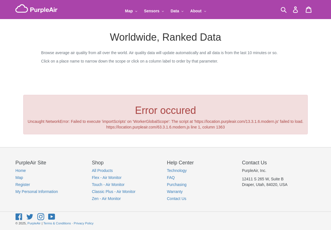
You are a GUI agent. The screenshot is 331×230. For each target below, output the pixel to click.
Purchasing (177, 184)
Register (22, 184)
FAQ (171, 177)
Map (19, 177)
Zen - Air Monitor (106, 198)
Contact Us (176, 198)
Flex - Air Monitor (107, 177)
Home (20, 170)
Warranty (175, 191)
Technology (177, 170)
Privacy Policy (84, 223)
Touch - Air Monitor (108, 184)
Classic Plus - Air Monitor (114, 191)
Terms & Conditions (57, 223)
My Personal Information (36, 191)
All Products (102, 170)
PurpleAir (34, 223)
